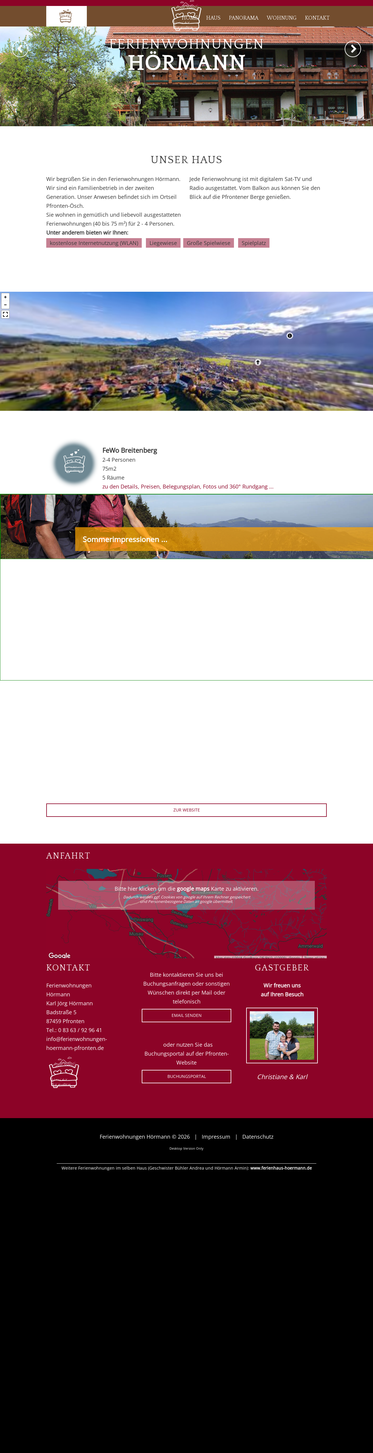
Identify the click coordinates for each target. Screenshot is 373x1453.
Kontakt (317, 18)
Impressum (216, 1136)
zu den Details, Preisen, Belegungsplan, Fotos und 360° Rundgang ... (188, 486)
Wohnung (282, 18)
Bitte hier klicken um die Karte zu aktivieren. (187, 894)
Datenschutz (257, 1136)
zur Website (186, 810)
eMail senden (187, 1015)
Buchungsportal (186, 1076)
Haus (213, 18)
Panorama (243, 18)
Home (190, 18)
